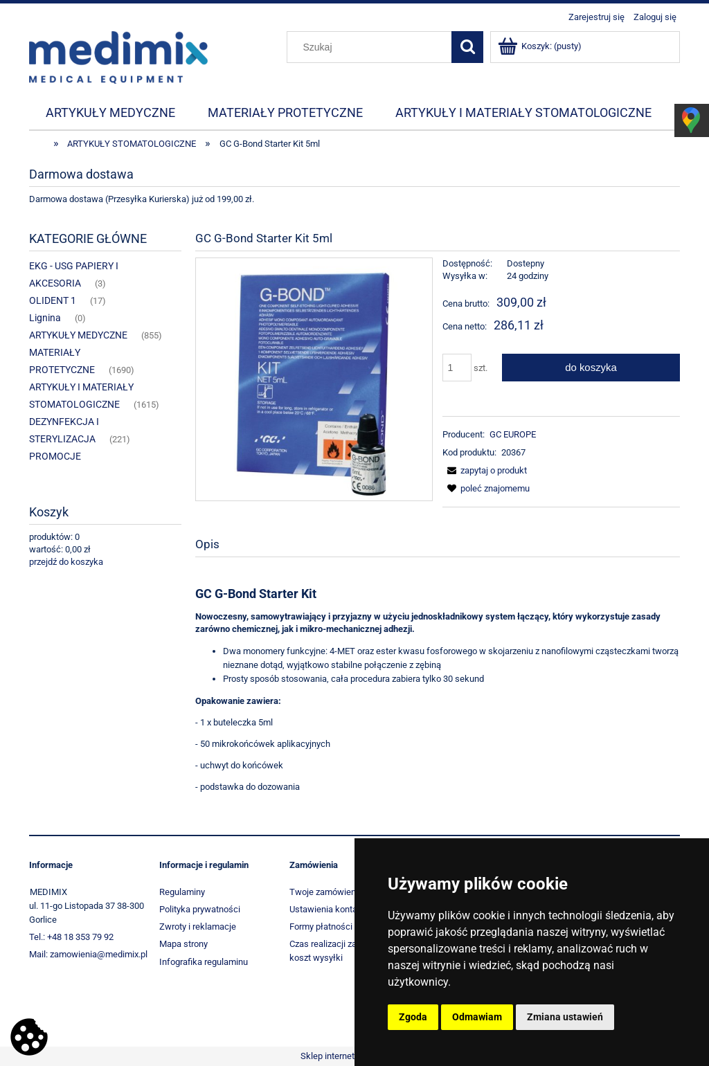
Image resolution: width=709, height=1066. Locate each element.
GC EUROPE (513, 434)
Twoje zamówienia (326, 892)
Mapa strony (183, 944)
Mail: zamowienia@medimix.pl (88, 954)
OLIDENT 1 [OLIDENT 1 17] (52, 300)
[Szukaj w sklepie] (372, 47)
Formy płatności (320, 926)
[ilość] (457, 367)
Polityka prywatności (199, 909)
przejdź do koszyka (66, 562)
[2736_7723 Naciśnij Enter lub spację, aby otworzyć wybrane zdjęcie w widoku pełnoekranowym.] (313, 379)
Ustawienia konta (323, 909)
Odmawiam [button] (477, 1016)
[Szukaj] (467, 47)
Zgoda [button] (413, 1016)
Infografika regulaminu (203, 962)
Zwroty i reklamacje (197, 926)
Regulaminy (182, 892)
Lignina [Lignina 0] (45, 317)
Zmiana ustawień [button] (565, 1016)
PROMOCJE (55, 456)
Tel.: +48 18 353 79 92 (71, 937)
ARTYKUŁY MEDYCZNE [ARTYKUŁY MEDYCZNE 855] (78, 335)
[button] (484, 470)
